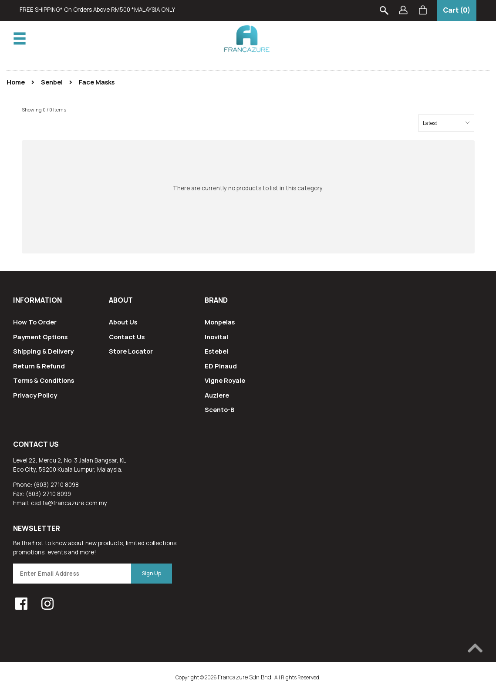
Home (16, 82)
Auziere (217, 395)
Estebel (216, 351)
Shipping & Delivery (43, 351)
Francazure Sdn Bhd (244, 677)
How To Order (35, 321)
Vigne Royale (225, 380)
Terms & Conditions (43, 380)
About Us (123, 321)
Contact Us (127, 336)
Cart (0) (456, 10)
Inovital (216, 336)
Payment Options (40, 336)
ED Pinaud (221, 365)
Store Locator (131, 351)
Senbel (52, 82)
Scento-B (219, 409)
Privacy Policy (35, 395)
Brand (216, 300)
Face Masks (97, 82)
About (121, 300)
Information (37, 300)
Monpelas (220, 321)
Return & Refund (39, 365)
